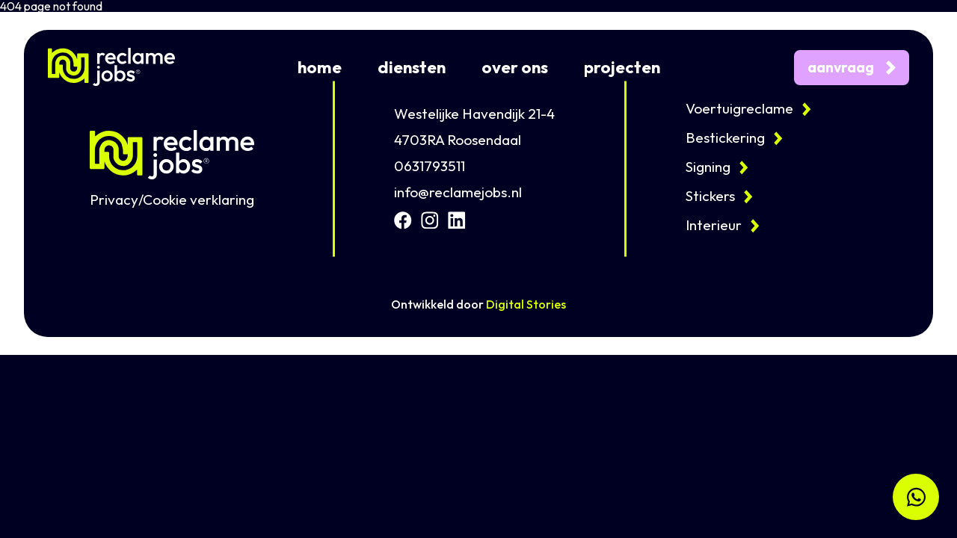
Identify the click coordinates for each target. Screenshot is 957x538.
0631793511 (429, 166)
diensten (412, 67)
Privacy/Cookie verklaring (172, 200)
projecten (622, 67)
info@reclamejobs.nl (458, 192)
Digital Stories (526, 304)
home (320, 67)
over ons (514, 67)
